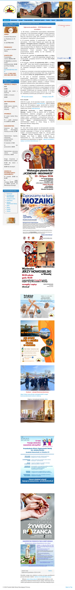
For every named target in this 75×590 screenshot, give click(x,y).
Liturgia (21, 20)
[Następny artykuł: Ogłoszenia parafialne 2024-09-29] (48, 97)
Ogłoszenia (6, 20)
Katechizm (10, 200)
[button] (6, 220)
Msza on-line (60, 20)
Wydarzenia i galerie (39, 20)
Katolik (8, 209)
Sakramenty (14, 20)
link (46, 399)
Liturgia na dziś (11, 198)
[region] (11, 220)
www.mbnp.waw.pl (32, 579)
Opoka (8, 211)
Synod (53, 20)
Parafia (48, 20)
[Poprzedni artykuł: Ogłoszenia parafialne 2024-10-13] (27, 97)
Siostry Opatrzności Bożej (12, 203)
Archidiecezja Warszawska (10, 196)
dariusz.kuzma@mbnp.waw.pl (43, 577)
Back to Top (69, 587)
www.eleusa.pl (41, 103)
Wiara (8, 207)
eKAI (8, 205)
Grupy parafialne (28, 20)
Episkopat (9, 193)
